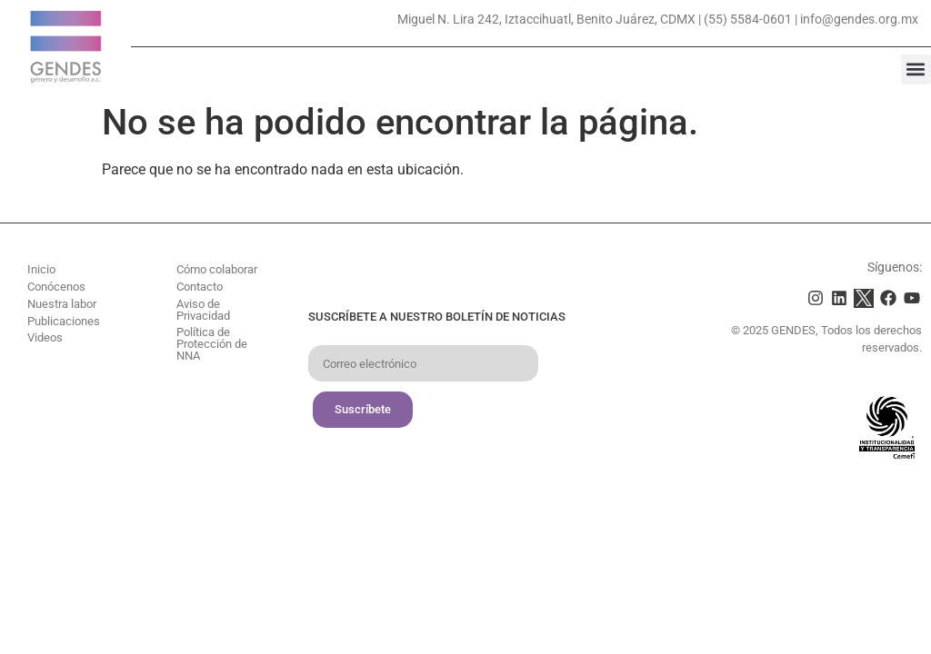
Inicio (41, 269)
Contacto (199, 286)
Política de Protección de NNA (211, 343)
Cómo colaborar (216, 269)
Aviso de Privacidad (203, 309)
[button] (916, 69)
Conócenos (56, 286)
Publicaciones (63, 321)
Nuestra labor (61, 304)
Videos (45, 337)
